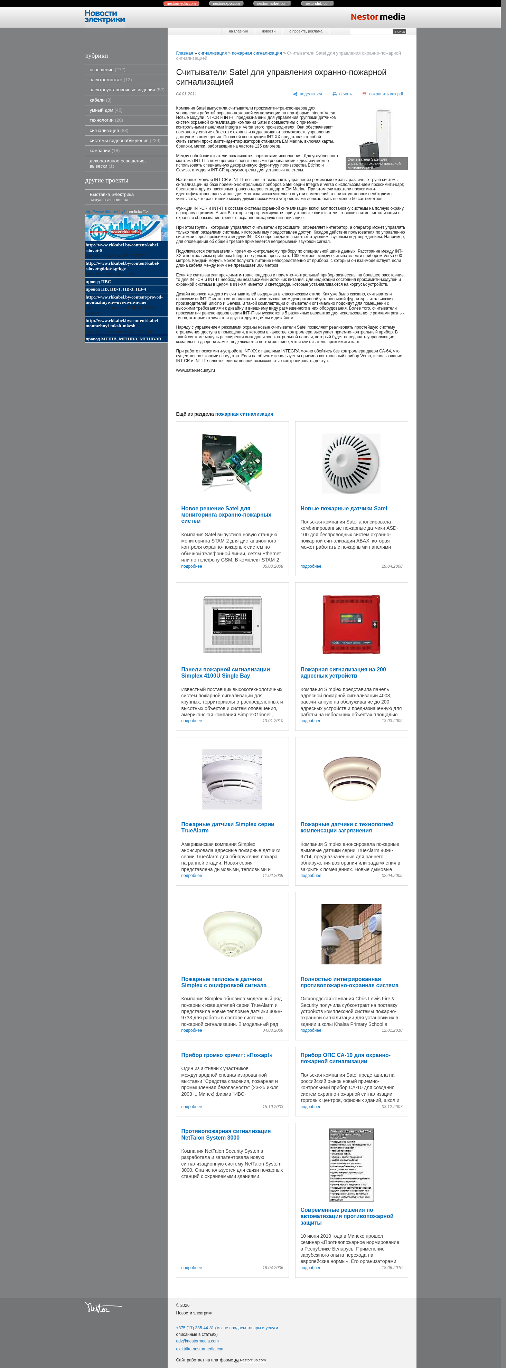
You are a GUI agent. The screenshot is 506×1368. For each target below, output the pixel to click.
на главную (238, 31)
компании (105, 150)
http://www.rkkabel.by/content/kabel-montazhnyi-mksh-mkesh (123, 323)
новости (268, 31)
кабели (101, 100)
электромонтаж (111, 79)
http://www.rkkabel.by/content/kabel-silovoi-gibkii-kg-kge (123, 266)
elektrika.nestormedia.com (200, 1349)
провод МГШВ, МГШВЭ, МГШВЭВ (123, 338)
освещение (108, 69)
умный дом (106, 110)
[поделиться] (308, 94)
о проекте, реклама (305, 31)
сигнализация (109, 130)
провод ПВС (98, 281)
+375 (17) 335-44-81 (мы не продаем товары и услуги (227, 1327)
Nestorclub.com (253, 1360)
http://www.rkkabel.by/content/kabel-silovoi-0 (123, 247)
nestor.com (181, 3)
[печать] (342, 94)
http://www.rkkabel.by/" (105, 211)
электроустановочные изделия (127, 89)
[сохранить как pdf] (382, 94)
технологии (106, 120)
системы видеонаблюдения (125, 140)
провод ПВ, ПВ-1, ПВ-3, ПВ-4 (116, 289)
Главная (184, 53)
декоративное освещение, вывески (118, 163)
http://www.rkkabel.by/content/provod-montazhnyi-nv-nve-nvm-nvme (124, 299)
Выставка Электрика (112, 197)
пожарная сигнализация (257, 53)
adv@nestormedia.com (197, 1341)
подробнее (191, 566)
